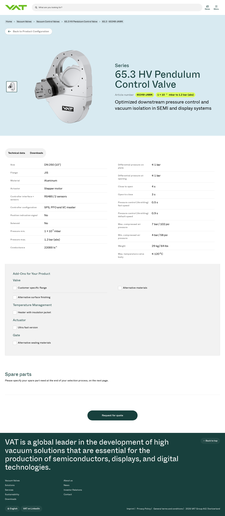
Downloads (10, 499)
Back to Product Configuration (31, 31)
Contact (68, 494)
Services (9, 490)
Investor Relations (73, 490)
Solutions (10, 485)
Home (9, 21)
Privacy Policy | (144, 508)
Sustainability (12, 494)
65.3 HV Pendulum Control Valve (80, 21)
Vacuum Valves (24, 21)
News (66, 485)
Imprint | (131, 508)
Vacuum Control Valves (47, 21)
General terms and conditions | (168, 508)
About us (68, 480)
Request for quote (112, 415)
